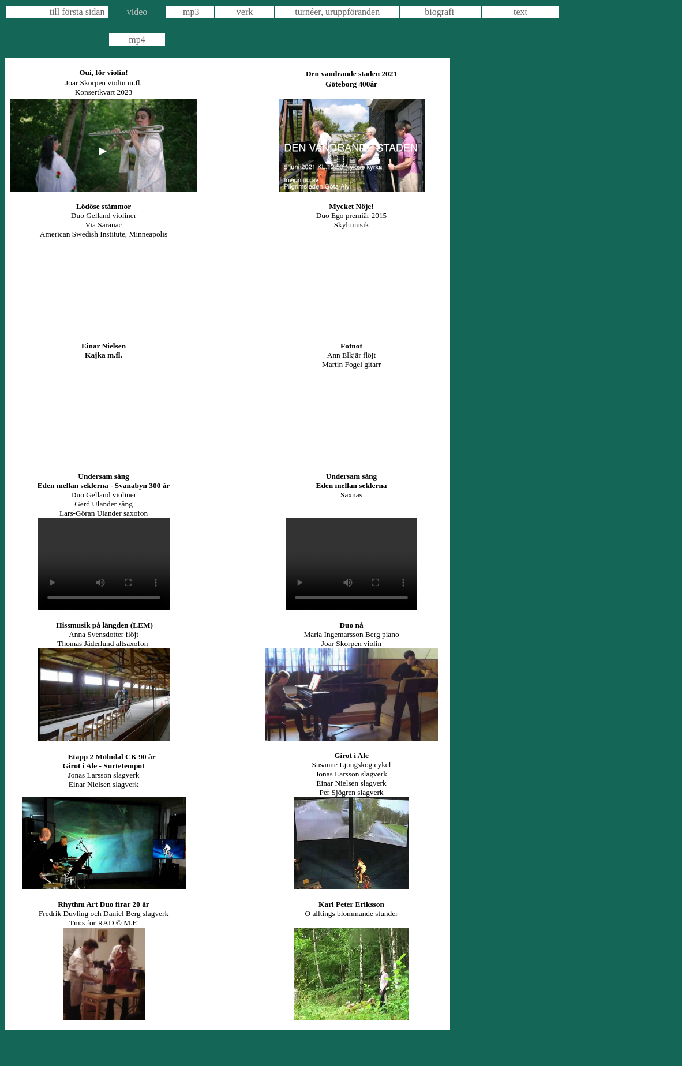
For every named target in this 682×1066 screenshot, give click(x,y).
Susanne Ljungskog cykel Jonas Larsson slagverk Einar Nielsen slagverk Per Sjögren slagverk (351, 778)
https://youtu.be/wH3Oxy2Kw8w (104, 285)
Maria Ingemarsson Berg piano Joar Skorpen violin (351, 639)
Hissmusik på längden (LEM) (104, 625)
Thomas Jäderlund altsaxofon (103, 643)
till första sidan (76, 12)
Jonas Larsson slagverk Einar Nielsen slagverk (104, 780)
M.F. (130, 922)
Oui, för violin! (103, 72)
